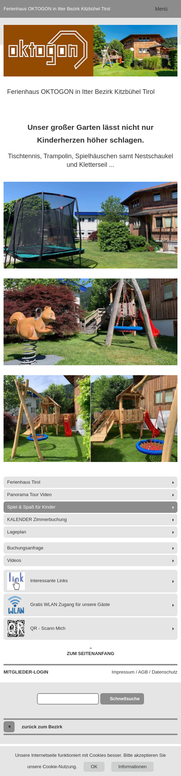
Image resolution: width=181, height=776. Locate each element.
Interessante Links (37, 581)
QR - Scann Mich (36, 628)
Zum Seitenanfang (91, 651)
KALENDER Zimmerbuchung (37, 519)
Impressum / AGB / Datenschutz (144, 672)
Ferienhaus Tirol (23, 482)
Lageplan (16, 532)
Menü (161, 9)
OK (94, 766)
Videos (14, 560)
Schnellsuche (125, 698)
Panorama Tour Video (29, 494)
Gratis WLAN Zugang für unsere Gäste (58, 605)
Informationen (132, 766)
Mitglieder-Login (26, 672)
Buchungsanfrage (25, 548)
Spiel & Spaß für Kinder (31, 507)
